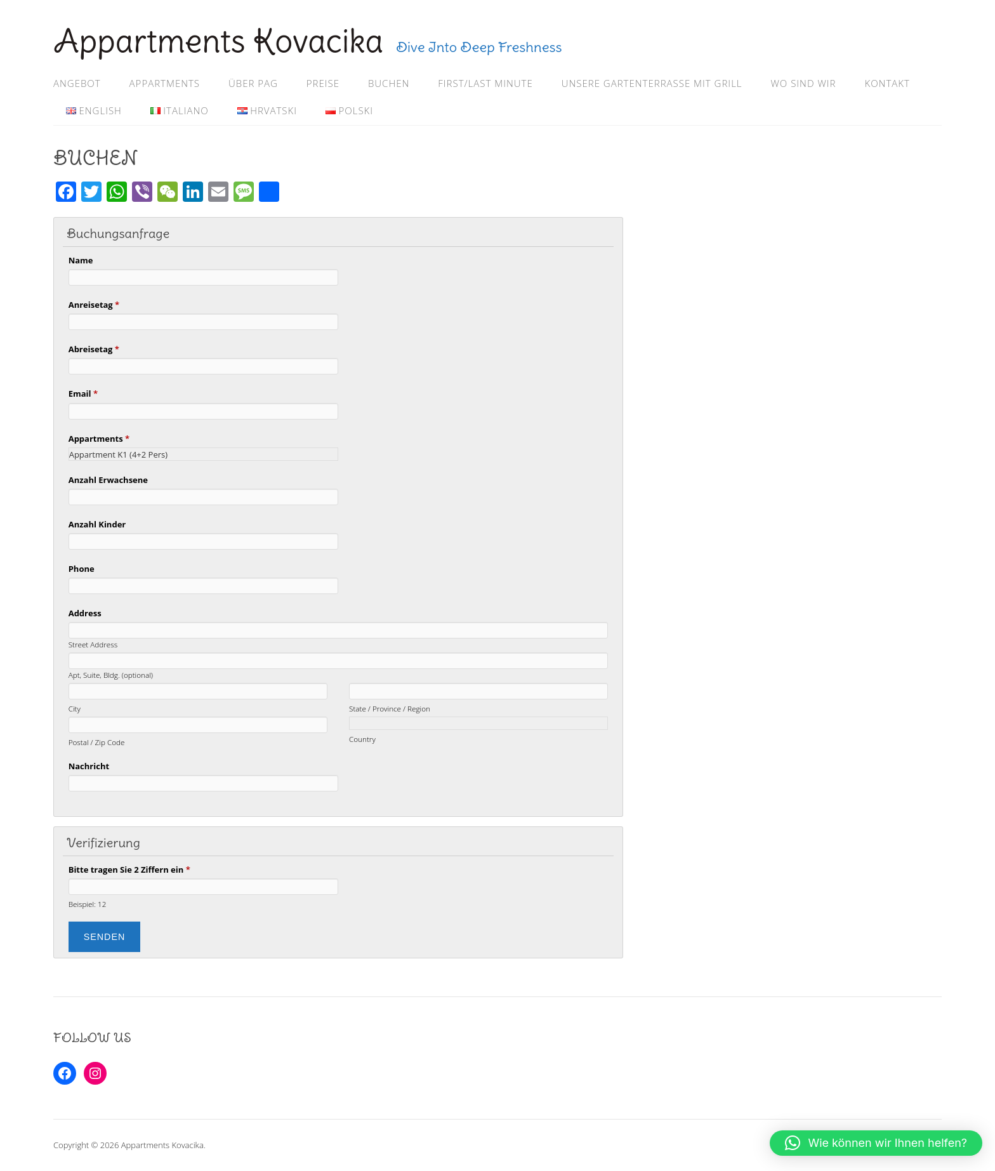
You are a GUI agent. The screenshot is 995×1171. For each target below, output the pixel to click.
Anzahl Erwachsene (108, 480)
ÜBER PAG (253, 83)
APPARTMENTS (164, 83)
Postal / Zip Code (97, 742)
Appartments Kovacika (218, 41)
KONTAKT (886, 83)
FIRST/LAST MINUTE (485, 83)
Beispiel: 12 (88, 904)
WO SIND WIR (803, 83)
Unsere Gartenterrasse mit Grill (652, 83)
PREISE (322, 83)
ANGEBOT (77, 83)
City (75, 708)
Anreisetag (94, 304)
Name (81, 260)
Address (85, 613)
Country (362, 739)
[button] (876, 1143)
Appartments (99, 438)
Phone (82, 568)
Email (83, 393)
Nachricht (89, 766)
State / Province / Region (389, 708)
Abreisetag (94, 349)
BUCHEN (388, 83)
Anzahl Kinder (97, 524)
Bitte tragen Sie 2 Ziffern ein (129, 869)
